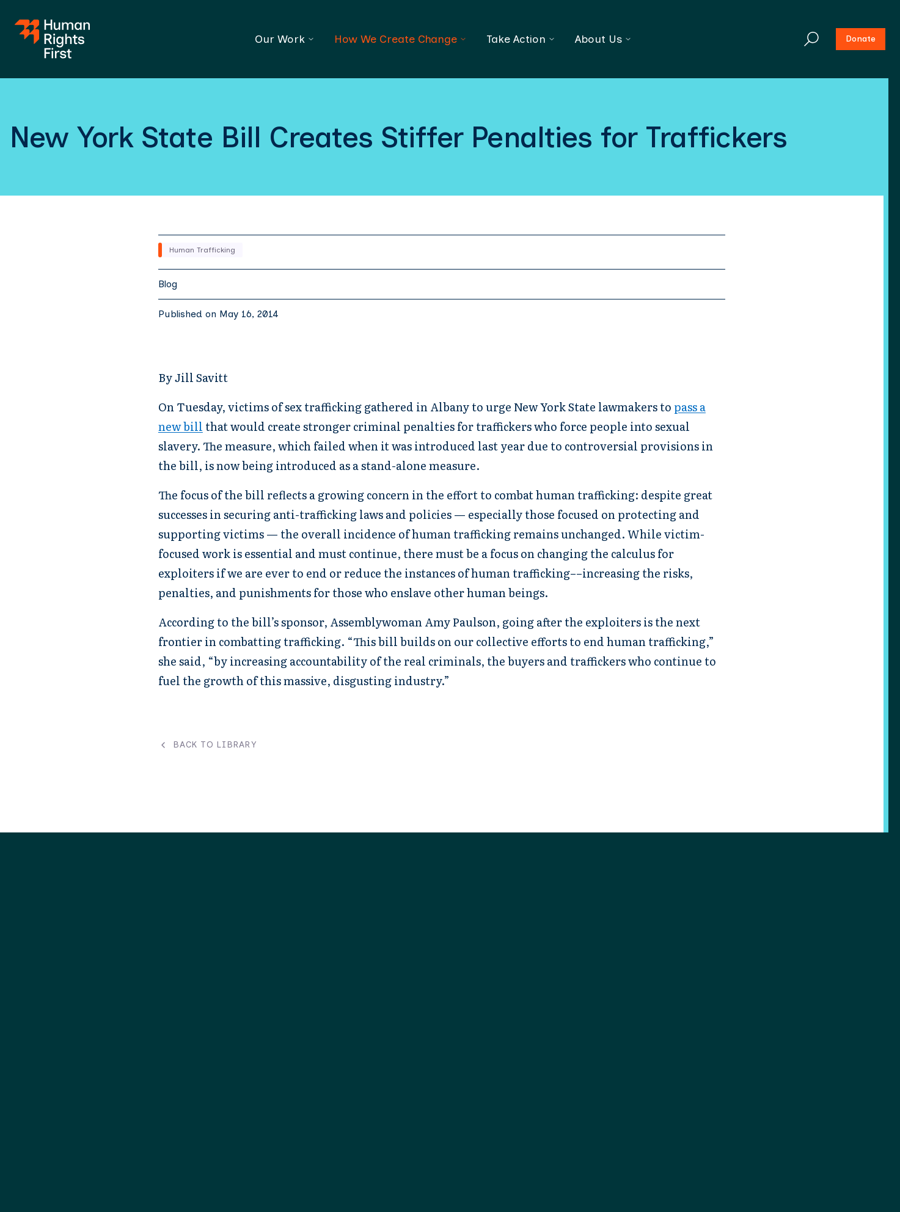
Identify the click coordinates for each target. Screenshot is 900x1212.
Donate (861, 39)
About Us (603, 39)
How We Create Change (400, 39)
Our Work (285, 39)
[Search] (811, 39)
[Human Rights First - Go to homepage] (52, 39)
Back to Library (207, 745)
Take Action (520, 39)
